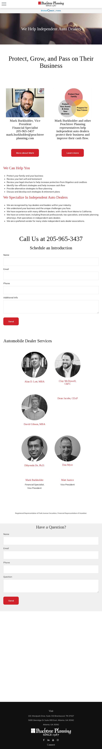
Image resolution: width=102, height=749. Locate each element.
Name (6, 255)
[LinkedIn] (48, 740)
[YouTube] (53, 740)
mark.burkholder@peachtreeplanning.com (25, 136)
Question (7, 576)
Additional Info (10, 297)
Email (6, 269)
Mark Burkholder (34, 480)
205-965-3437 (25, 131)
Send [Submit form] (11, 321)
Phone (6, 283)
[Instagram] (58, 740)
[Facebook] (44, 740)
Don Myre (67, 464)
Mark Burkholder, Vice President (25, 122)
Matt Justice (67, 480)
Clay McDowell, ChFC (67, 382)
